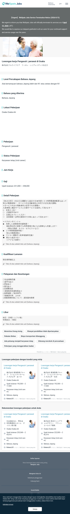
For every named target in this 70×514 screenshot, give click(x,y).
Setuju (35, 509)
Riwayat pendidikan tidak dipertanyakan (43, 331)
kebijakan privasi (8, 504)
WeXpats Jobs (35, 463)
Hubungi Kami (35, 481)
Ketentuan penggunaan (35, 478)
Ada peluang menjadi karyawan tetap (18, 341)
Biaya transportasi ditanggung (33, 336)
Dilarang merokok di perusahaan (51, 341)
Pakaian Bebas (10, 336)
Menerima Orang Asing (13, 331)
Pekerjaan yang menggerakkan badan (19, 346)
